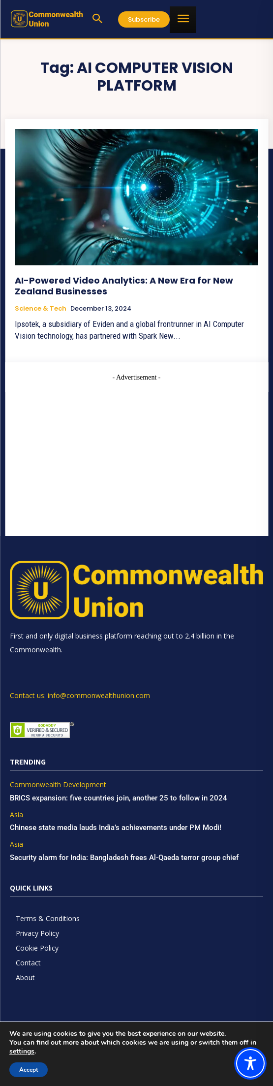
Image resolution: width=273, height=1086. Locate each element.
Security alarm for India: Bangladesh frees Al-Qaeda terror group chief (124, 857)
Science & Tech (40, 309)
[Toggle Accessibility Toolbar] (250, 1063)
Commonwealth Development (58, 785)
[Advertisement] (136, 451)
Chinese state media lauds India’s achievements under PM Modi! (116, 827)
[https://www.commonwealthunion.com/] (47, 18)
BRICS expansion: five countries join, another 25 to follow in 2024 (118, 798)
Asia (16, 815)
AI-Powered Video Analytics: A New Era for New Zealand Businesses (124, 285)
